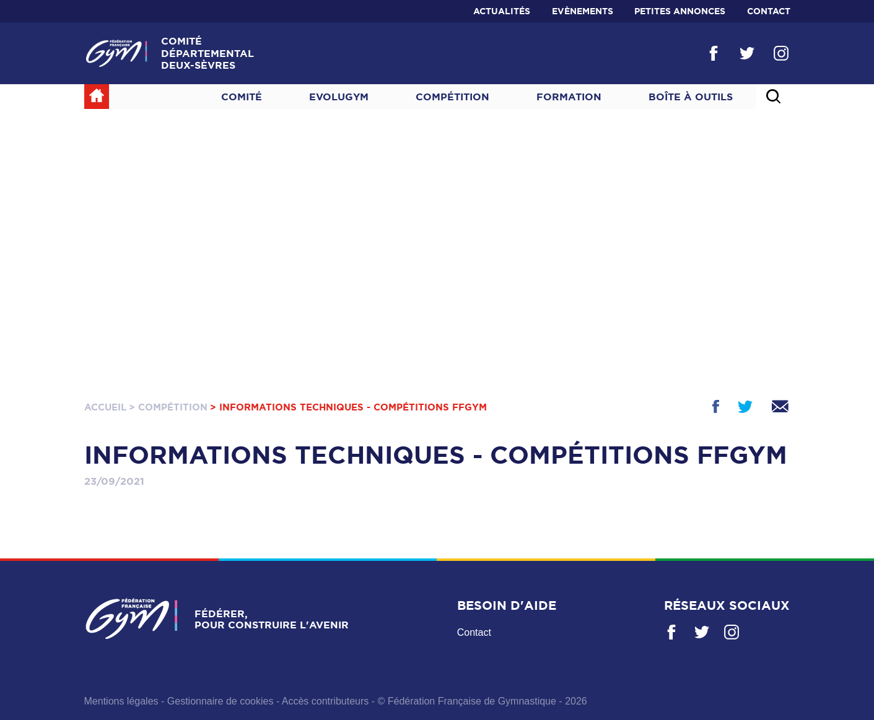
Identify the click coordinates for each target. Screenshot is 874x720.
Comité (241, 96)
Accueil (105, 407)
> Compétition (168, 407)
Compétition (452, 96)
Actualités (501, 11)
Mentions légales (121, 701)
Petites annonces (679, 11)
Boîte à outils (691, 96)
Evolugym (339, 96)
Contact (768, 11)
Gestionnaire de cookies (220, 701)
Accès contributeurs (325, 701)
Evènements (582, 11)
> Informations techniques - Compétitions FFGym (348, 407)
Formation (568, 96)
